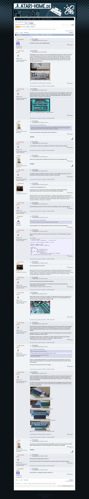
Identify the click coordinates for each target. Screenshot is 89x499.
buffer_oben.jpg (33, 398)
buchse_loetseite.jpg (34, 431)
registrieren (31, 21)
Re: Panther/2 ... (35, 39)
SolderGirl (20, 216)
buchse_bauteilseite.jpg (34, 420)
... (19, 32)
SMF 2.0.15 (40, 494)
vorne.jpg (32, 71)
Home (17, 18)
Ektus (50, 29)
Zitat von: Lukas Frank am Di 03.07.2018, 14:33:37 (39, 351)
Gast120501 (21, 39)
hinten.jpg (32, 80)
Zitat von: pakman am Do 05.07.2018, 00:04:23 (37, 349)
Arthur (19, 121)
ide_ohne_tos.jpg (33, 112)
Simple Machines (49, 494)
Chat (24, 18)
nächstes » (72, 30)
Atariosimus (20, 183)
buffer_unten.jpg (33, 408)
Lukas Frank (21, 50)
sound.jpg (32, 313)
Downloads (29, 18)
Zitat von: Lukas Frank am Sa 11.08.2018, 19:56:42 (38, 220)
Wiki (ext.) (34, 18)
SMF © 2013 (44, 494)
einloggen (25, 21)
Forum (21, 18)
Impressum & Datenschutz (46, 18)
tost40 (47, 29)
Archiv (39, 18)
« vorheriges (67, 30)
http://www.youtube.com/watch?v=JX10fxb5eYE (38, 118)
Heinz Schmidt (43, 29)
